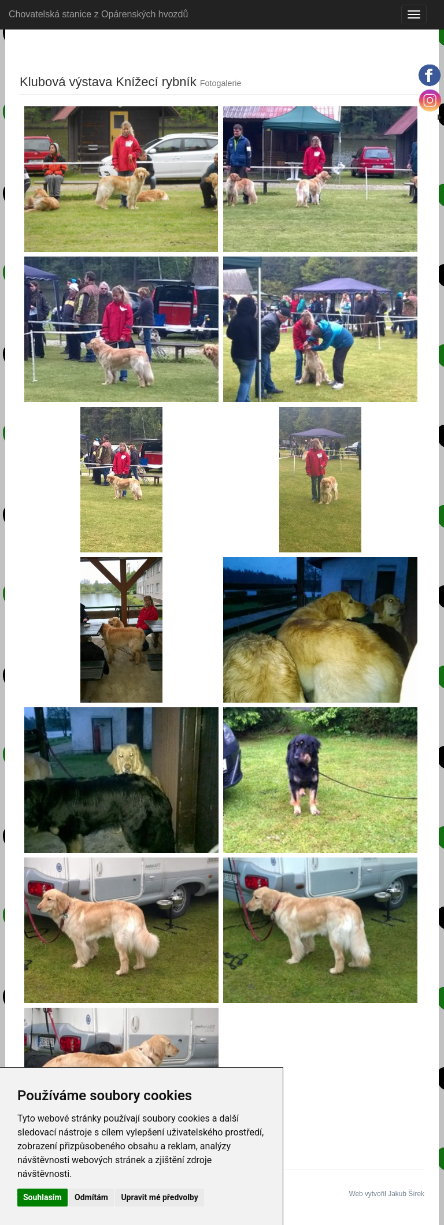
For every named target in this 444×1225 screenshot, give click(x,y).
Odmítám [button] (91, 1197)
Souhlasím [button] (42, 1197)
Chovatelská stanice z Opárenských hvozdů (98, 14)
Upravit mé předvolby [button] (159, 1197)
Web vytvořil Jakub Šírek (386, 1194)
